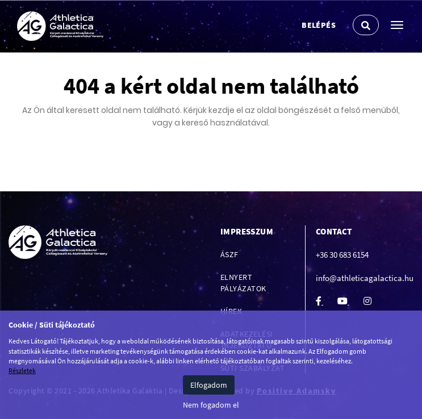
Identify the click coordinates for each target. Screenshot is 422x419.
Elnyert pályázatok (243, 283)
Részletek (22, 370)
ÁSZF (229, 254)
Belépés (319, 25)
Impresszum (246, 231)
